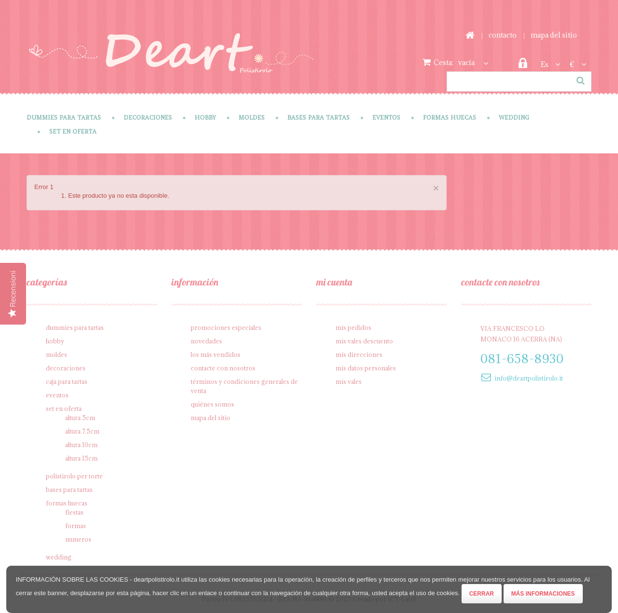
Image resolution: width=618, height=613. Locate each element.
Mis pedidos (353, 327)
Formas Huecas (449, 117)
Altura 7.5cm (82, 431)
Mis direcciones (359, 354)
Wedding (514, 117)
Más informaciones (543, 593)
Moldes (252, 117)
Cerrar (481, 593)
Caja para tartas (66, 381)
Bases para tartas (318, 117)
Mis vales (349, 381)
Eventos (386, 117)
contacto (503, 35)
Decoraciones (148, 117)
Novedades (206, 341)
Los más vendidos (215, 354)
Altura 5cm (80, 418)
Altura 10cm (81, 445)
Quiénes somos (212, 404)
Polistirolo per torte (74, 476)
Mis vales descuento (364, 341)
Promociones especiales (226, 327)
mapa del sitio (554, 35)
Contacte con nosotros (223, 368)
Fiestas (74, 512)
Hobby (205, 117)
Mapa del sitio (210, 418)
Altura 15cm (81, 458)
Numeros (78, 539)
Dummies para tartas (64, 117)
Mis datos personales (366, 368)
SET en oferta (73, 131)
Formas (75, 526)
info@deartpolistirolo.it (528, 378)
